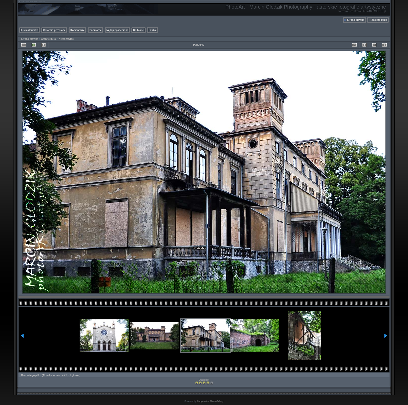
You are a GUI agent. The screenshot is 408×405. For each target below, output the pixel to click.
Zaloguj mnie (379, 20)
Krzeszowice (66, 39)
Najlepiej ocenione (117, 30)
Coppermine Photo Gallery (210, 401)
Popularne (95, 30)
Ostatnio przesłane (54, 30)
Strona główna (355, 20)
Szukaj (153, 30)
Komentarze (77, 30)
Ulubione (138, 30)
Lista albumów (29, 30)
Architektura (48, 39)
